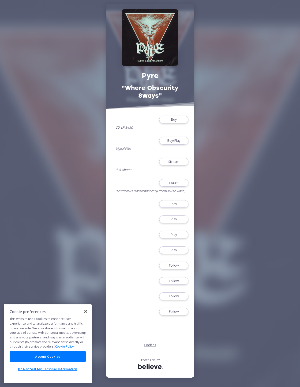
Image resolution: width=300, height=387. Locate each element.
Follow (173, 265)
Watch (173, 183)
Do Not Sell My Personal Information (47, 369)
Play (173, 204)
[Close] (86, 311)
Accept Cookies (47, 356)
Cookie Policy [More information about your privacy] (64, 346)
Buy (173, 119)
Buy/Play (173, 140)
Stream (173, 161)
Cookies (150, 345)
